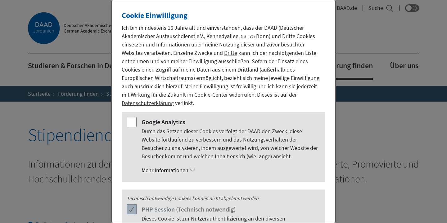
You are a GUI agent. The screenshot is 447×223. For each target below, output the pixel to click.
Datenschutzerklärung (148, 103)
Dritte (230, 52)
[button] (230, 170)
